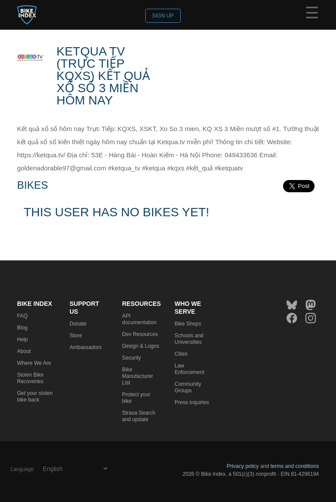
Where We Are (34, 363)
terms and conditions (294, 466)
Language (22, 469)
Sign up (163, 16)
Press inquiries (192, 402)
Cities (181, 354)
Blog (22, 328)
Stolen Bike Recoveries (30, 378)
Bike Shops (188, 324)
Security (131, 358)
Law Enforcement (189, 369)
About (24, 351)
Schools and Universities (189, 338)
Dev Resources (140, 334)
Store (76, 335)
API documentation (139, 319)
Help (22, 339)
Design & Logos (140, 346)
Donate (78, 324)
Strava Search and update (138, 416)
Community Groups (188, 387)
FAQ (22, 316)
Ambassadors (86, 347)
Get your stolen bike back (34, 396)
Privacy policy (243, 466)
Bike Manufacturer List (137, 376)
